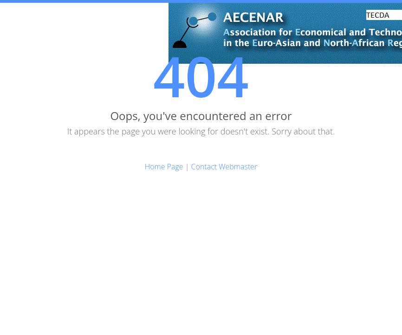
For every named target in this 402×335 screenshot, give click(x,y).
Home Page (164, 166)
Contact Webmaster (224, 166)
